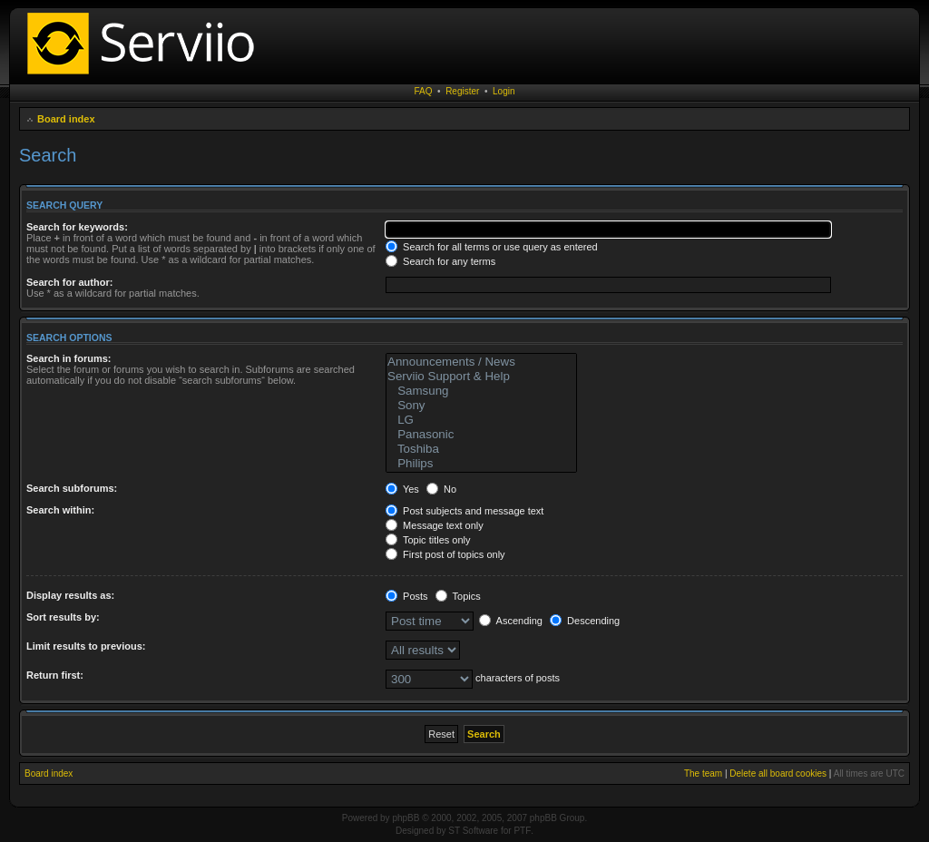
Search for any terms (440, 261)
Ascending (511, 620)
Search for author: (69, 282)
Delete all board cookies (777, 773)
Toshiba (481, 449)
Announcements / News (481, 362)
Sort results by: (63, 617)
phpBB (405, 818)
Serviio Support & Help (481, 376)
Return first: (54, 675)
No (441, 489)
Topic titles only (428, 539)
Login (503, 91)
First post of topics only (445, 554)
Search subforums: (71, 488)
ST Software (473, 831)
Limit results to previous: (85, 646)
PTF (522, 831)
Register (462, 91)
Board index (66, 118)
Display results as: (70, 595)
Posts (407, 596)
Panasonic (481, 434)
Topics (458, 596)
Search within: (60, 509)
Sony (481, 405)
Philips (481, 463)
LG (481, 420)
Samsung (481, 391)
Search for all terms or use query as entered (492, 246)
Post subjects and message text (464, 510)
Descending (585, 620)
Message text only (435, 525)
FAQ (424, 91)
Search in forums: (69, 358)
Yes (402, 489)
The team (703, 773)
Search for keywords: (77, 226)
